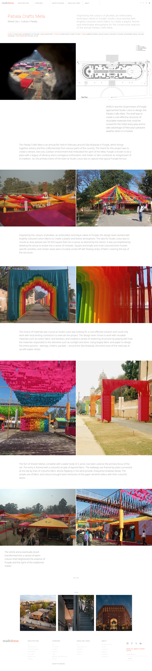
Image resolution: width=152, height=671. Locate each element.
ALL (29, 644)
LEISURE (55, 646)
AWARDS (80, 649)
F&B (53, 654)
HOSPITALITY (32, 646)
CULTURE (31, 654)
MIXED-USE (32, 656)
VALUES (104, 651)
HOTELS (55, 651)
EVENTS (79, 651)
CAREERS (105, 654)
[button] (24, 3)
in (146, 3)
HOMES (30, 659)
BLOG (79, 654)
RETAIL (54, 659)
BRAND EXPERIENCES (59, 656)
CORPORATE (32, 651)
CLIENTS (105, 649)
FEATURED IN (81, 646)
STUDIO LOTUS (107, 644)
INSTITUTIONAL (33, 649)
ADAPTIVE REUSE (58, 664)
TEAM (104, 646)
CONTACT (105, 656)
